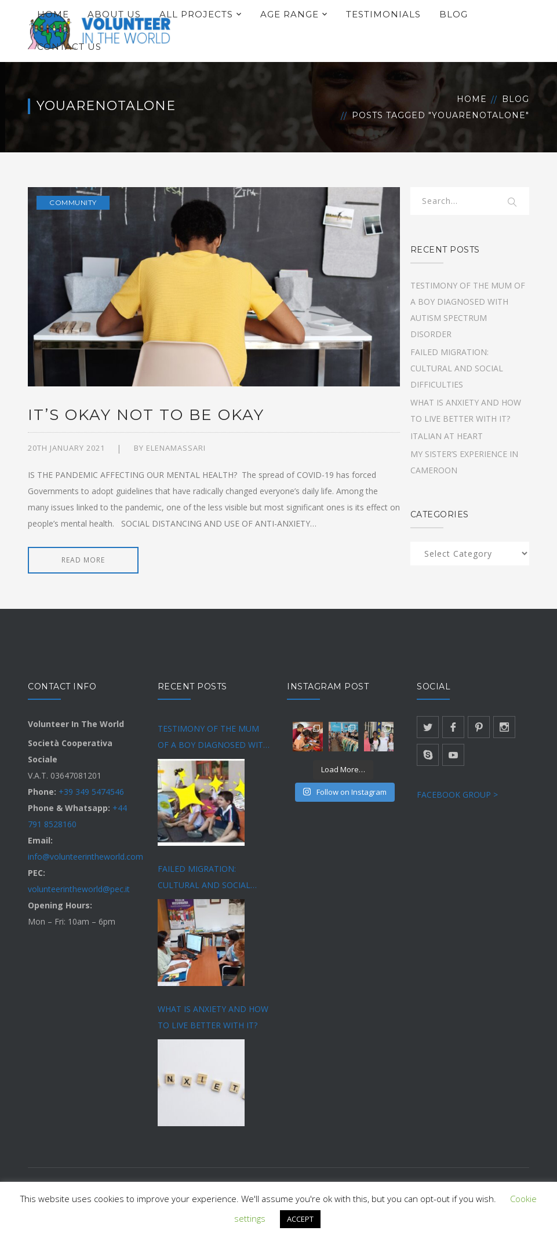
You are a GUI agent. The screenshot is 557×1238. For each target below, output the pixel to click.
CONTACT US (69, 46)
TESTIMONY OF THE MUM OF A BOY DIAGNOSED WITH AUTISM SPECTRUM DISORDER (213, 738)
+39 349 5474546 (91, 791)
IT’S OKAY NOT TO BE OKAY (146, 415)
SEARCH (513, 203)
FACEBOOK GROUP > (457, 794)
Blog (515, 99)
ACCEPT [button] (300, 1219)
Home (472, 99)
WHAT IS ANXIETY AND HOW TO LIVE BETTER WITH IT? (213, 1017)
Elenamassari (176, 448)
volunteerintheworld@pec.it (79, 888)
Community (73, 202)
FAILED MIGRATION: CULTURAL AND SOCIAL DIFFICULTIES (456, 368)
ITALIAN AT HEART (446, 435)
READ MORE (83, 560)
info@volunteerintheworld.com (85, 856)
